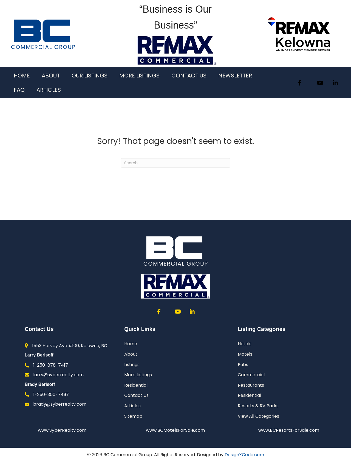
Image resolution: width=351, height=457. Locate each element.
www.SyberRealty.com (62, 430)
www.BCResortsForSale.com (288, 430)
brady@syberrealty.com (59, 404)
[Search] (175, 163)
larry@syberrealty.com (58, 375)
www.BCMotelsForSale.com (175, 430)
